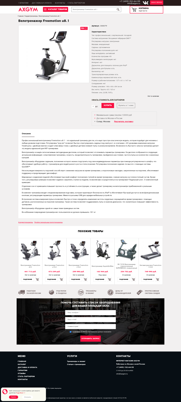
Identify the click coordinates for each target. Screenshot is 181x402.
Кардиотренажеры (31, 16)
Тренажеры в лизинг (76, 361)
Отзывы (22, 373)
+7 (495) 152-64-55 (125, 367)
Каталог (22, 364)
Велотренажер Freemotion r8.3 (30, 266)
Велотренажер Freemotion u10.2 (54, 266)
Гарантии (23, 3)
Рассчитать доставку (123, 122)
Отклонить (27, 397)
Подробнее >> (20, 393)
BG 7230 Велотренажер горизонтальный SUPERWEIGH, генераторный (126, 266)
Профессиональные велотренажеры (48, 222)
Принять (13, 397)
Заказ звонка (156, 2)
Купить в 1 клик (126, 105)
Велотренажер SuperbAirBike (102, 266)
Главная (20, 16)
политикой (76, 332)
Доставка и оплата (42, 3)
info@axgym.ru (133, 3)
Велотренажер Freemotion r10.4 (78, 266)
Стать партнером (76, 3)
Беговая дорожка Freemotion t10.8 (150, 266)
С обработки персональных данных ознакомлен (91, 332)
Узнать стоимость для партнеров (108, 100)
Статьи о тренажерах (76, 364)
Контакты (60, 3)
